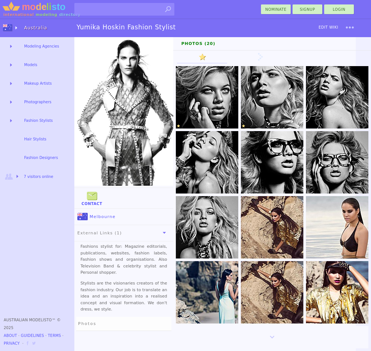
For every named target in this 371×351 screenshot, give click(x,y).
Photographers (37, 102)
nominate (276, 9)
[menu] (350, 27)
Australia (35, 27)
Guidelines (32, 336)
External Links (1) (123, 232)
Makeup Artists (38, 83)
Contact (91, 198)
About (10, 336)
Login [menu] (339, 9)
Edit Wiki (328, 27)
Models (30, 65)
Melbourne (96, 216)
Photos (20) (198, 43)
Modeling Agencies (41, 46)
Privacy (12, 343)
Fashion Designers (41, 158)
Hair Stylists (35, 139)
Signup (307, 9)
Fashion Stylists (38, 120)
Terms (54, 336)
